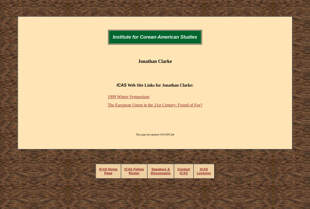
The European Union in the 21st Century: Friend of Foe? (155, 105)
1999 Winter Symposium (128, 96)
